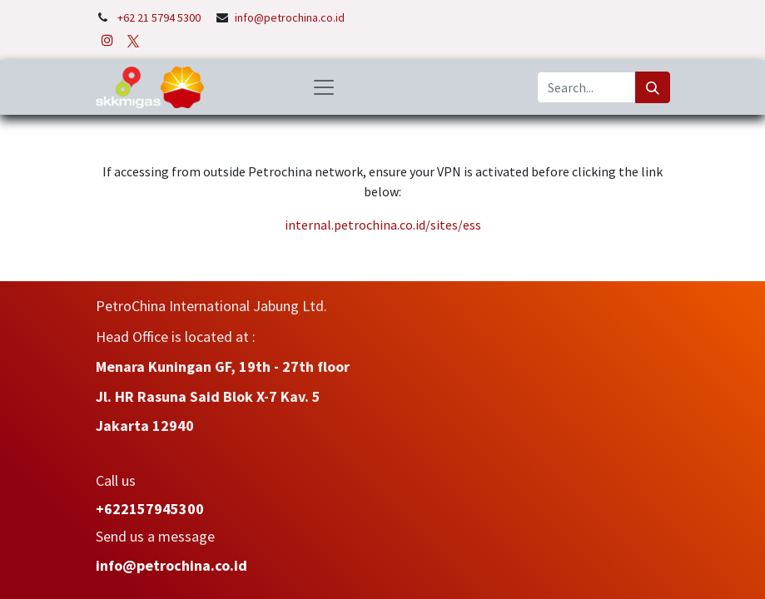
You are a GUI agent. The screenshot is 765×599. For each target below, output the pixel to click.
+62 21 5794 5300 (160, 17)
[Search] (652, 87)
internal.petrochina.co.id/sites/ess (383, 224)
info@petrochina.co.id (290, 17)
